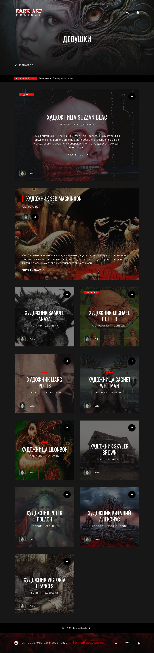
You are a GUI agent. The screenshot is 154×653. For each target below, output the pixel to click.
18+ (76, 124)
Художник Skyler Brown (109, 449)
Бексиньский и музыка (57, 78)
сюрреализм (31, 206)
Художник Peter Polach (44, 516)
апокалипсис (117, 526)
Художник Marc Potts (44, 382)
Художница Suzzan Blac (77, 117)
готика (36, 592)
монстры (52, 456)
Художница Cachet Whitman (109, 382)
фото (101, 459)
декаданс (115, 459)
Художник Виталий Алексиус (109, 516)
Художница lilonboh (45, 449)
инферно (116, 392)
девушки (87, 124)
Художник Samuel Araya (44, 316)
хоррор (65, 124)
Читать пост (77, 154)
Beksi (27, 173)
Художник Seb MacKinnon (54, 199)
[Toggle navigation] (117, 12)
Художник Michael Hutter (109, 316)
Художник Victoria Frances (44, 583)
